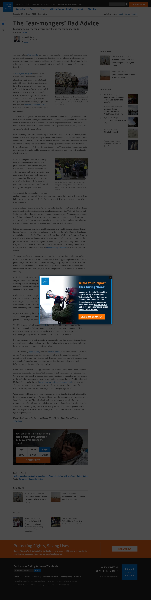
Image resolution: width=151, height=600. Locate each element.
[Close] (110, 277)
